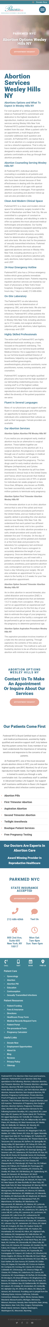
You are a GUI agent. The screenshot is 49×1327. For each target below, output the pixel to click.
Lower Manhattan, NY (13, 1207)
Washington (32, 1308)
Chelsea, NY (16, 1272)
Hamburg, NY (18, 1240)
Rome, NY (16, 1155)
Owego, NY (5, 1169)
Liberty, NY (43, 1210)
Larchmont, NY (40, 1212)
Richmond (16, 1291)
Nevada (20, 1302)
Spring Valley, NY (8, 1144)
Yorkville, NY (27, 1117)
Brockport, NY (9, 1278)
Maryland (5, 1300)
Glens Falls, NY (38, 1242)
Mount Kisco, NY (23, 1188)
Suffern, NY (29, 1141)
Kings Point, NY (10, 1221)
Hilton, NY (28, 1231)
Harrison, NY (40, 1237)
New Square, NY (10, 1182)
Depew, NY (13, 1264)
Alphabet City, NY (11, 1289)
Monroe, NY (33, 1191)
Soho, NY (41, 1144)
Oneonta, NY (37, 1169)
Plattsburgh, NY (21, 1163)
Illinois (28, 1297)
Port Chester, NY (32, 1161)
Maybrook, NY (34, 1196)
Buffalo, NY (33, 1275)
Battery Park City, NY (29, 1281)
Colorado (34, 1294)
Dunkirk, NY (33, 1261)
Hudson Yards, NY (34, 1226)
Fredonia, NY (26, 1248)
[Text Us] (34, 911)
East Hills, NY (41, 1259)
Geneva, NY (17, 1245)
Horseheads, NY (7, 1231)
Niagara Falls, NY (8, 1180)
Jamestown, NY (25, 1223)
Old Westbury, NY (26, 1171)
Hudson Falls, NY (24, 1229)
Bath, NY (42, 1281)
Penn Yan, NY (34, 1163)
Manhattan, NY (32, 1201)
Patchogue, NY (37, 1166)
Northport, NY (26, 1174)
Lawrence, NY (27, 1212)
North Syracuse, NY (22, 1177)
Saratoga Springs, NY (37, 1150)
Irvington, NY (14, 1226)
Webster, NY (24, 1125)
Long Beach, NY (29, 1207)
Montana (12, 1302)
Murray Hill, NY (41, 1185)
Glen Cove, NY (6, 1245)
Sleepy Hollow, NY (8, 1147)
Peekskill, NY (25, 1166)
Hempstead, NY (21, 1234)
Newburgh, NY (21, 1180)
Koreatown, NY (7, 1218)
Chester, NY (5, 1272)
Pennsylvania (37, 1305)
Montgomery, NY (8, 1191)
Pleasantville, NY (8, 1163)
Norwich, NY (15, 1174)
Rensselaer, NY (10, 1158)
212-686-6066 (15, 919)
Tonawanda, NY (24, 1139)
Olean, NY (15, 1171)
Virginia (24, 1308)
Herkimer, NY (9, 1234)
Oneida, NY (5, 1171)
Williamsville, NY (34, 1120)
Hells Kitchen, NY (35, 1234)
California (26, 1294)
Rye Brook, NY (34, 1152)
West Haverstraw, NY (29, 1122)
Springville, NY (40, 1141)
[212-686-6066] (15, 911)
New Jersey (42, 1302)
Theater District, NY (39, 1139)
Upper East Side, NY (12, 1136)
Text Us (34, 919)
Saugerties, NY (22, 1150)
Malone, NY (31, 1204)
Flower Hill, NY (37, 1248)
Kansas (35, 1297)
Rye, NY (44, 1152)
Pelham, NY (14, 1166)
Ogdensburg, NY (40, 1171)
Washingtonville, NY (9, 1131)
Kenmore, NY (22, 1221)
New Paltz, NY (38, 1182)
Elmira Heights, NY (8, 1256)
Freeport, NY (15, 1248)
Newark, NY (32, 1180)
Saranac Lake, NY (8, 1152)
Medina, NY (8, 1196)
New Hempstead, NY (26, 1185)
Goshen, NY (13, 1242)
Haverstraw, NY (7, 1237)
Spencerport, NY (21, 1144)
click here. (5, 1079)
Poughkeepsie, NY (24, 1158)
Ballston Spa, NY (18, 1283)
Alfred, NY (23, 1289)
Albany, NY (40, 1289)
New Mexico (6, 1305)
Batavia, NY (6, 1283)
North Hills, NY (37, 1177)
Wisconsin (19, 1311)
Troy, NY (4, 1139)
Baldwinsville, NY (32, 1283)
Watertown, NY (19, 1128)
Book (30, 966)
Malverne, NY (21, 1204)
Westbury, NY (15, 1122)
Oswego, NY (16, 1169)
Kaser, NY (32, 1221)
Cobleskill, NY (6, 1270)
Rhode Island (6, 1308)
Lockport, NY (41, 1207)
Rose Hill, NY (6, 1155)
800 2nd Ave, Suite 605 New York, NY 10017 (14, 942)
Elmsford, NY (41, 1253)
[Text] (18, 962)
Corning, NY (20, 1267)
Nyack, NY (5, 1174)
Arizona (18, 1294)
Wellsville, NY (13, 1125)
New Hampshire (30, 1302)
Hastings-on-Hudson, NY (24, 1237)
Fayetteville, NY (36, 1251)
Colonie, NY (29, 1267)
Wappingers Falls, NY (37, 1131)
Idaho (22, 1297)
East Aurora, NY (21, 1261)
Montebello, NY (21, 1191)
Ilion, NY (23, 1226)
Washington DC (7, 1311)
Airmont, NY (6, 1291)
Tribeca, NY (12, 1139)
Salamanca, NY (22, 1152)
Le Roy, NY (17, 1212)
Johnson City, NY (11, 1223)
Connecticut (6, 1297)
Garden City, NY (40, 1245)
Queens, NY (17, 1114)
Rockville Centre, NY (28, 1155)
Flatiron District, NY (21, 1251)
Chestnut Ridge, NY (34, 1270)
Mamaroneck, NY (8, 1204)
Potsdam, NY (37, 1158)
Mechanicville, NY (21, 1196)
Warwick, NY (23, 1131)
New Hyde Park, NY (9, 1185)
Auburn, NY (8, 1286)
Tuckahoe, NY (40, 1136)
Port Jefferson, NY (17, 1161)
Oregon (28, 1305)
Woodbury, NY (7, 1120)
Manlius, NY (20, 1201)
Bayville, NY (15, 1281)
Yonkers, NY (37, 1117)
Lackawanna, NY (33, 1215)
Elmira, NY (21, 1256)
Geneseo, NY (28, 1245)
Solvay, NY (33, 1144)
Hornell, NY (19, 1231)
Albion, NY (31, 1289)
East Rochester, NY (28, 1259)
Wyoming (27, 1311)
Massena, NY (15, 1199)
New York (16, 1305)
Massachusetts (16, 1300)
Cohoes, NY (39, 1267)
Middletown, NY (31, 1193)
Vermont (16, 1308)
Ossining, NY (26, 1169)
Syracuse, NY (18, 1141)
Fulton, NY (5, 1248)
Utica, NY (29, 1133)
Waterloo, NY (31, 1128)
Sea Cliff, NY (21, 1147)
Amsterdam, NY (30, 1286)
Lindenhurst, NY (31, 1210)
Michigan (27, 1300)
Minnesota (35, 1300)
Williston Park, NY (20, 1120)
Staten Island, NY (29, 1114)
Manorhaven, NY (8, 1201)
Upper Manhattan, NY (13, 1117)
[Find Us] (43, 962)
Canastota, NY (7, 1275)
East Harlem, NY (7, 1261)
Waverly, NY (34, 1125)
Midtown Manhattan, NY (14, 1193)
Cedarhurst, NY (27, 1272)
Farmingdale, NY (8, 1253)
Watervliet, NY (6, 1128)
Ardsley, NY (18, 1286)
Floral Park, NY (7, 1251)
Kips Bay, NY (32, 1218)
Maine (41, 1297)
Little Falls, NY (18, 1210)
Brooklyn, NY (22, 1111)
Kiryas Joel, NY (20, 1218)
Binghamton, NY (39, 1278)
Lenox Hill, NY (6, 1212)
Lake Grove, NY (19, 1215)
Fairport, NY (20, 1253)
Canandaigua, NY (21, 1275)
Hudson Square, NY (9, 1229)
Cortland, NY (9, 1267)
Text (18, 966)
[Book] (31, 962)
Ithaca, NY (36, 1223)
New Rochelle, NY (25, 1182)
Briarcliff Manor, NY (24, 1278)
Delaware (15, 1297)
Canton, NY (38, 1272)
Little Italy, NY (6, 1210)
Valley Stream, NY (18, 1133)
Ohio (22, 1305)
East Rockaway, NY (12, 1259)
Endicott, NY (30, 1253)
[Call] (6, 962)
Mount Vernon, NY (8, 1188)
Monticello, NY (36, 1188)
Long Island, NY (34, 1111)
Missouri (4, 1302)
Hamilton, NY (6, 1240)
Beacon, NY (5, 1281)
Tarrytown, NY (7, 1141)
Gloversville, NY (25, 1242)
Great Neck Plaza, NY (32, 1240)
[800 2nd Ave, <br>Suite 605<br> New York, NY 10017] (14, 930)
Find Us (43, 966)
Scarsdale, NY (9, 1150)
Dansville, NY (23, 1264)
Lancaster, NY (6, 1215)
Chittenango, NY (19, 1270)
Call (6, 966)
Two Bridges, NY (27, 1136)
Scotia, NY (31, 1147)
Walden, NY (5, 1133)
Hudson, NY (36, 1229)
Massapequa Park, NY (30, 1199)
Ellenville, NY (31, 1256)
